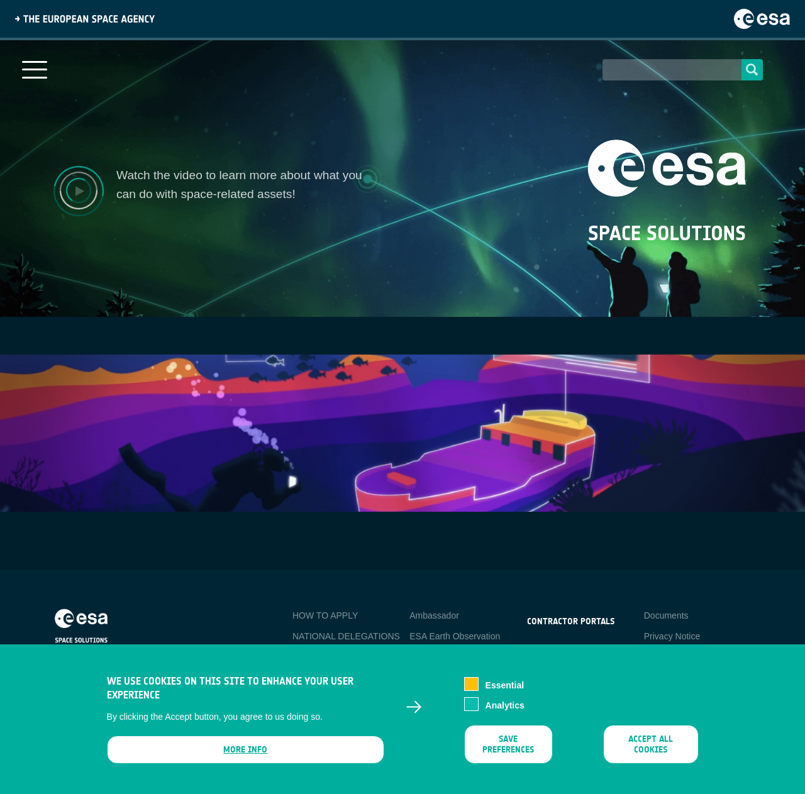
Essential (505, 685)
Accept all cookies (650, 744)
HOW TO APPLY (325, 615)
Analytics (505, 705)
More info (245, 749)
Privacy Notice (672, 636)
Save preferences (508, 744)
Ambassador (434, 615)
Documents (666, 615)
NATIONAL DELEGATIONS (346, 636)
